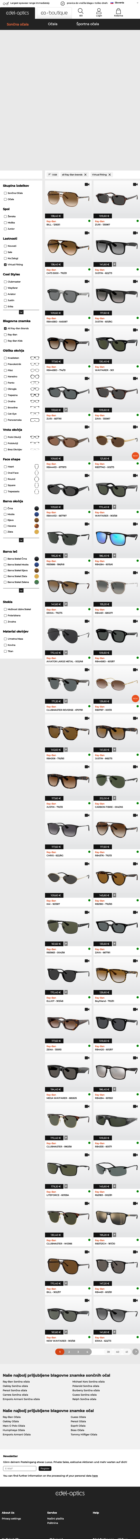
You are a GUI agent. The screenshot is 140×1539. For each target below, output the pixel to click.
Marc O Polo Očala (14, 1348)
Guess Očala (78, 1340)
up (135, 1517)
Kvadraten (21, 281)
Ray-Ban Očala (12, 1340)
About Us (8, 1435)
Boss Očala (77, 1353)
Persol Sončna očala (15, 1313)
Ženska (9, 139)
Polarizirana (12, 538)
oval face (21, 396)
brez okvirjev (21, 373)
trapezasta (21, 415)
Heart (21, 390)
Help (96, 1435)
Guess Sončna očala (84, 1317)
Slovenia (119, 2)
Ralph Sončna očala (84, 1322)
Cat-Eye (21, 337)
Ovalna (21, 325)
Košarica (118, 15)
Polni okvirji (21, 360)
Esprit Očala (78, 1348)
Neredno (21, 300)
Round (21, 402)
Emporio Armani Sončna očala (21, 1322)
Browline (21, 331)
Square (21, 408)
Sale (8, 175)
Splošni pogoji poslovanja (17, 1517)
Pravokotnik (21, 287)
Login (99, 15)
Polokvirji (21, 367)
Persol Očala (78, 1344)
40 (117, 1274)
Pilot (21, 294)
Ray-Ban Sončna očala (16, 1304)
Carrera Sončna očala (15, 1317)
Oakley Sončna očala (15, 1309)
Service (52, 1435)
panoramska (21, 343)
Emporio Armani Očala (17, 1357)
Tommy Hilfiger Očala (84, 1357)
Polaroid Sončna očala (85, 1309)
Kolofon (19, 1521)
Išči (81, 15)
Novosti (10, 169)
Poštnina (52, 1446)
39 (108, 1274)
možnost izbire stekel (17, 532)
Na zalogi (11, 181)
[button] (17, 13)
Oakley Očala (11, 1344)
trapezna (21, 318)
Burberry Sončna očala (86, 1313)
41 (126, 1274)
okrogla (21, 312)
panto (21, 306)
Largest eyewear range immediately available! (30, 4)
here (95, 1398)
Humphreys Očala (14, 1353)
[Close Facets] (21, 98)
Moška (9, 145)
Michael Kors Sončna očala (88, 1304)
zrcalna (10, 545)
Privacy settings (11, 1441)
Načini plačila (55, 1441)
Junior (9, 152)
